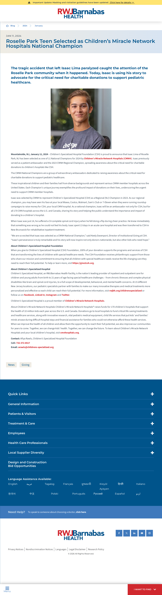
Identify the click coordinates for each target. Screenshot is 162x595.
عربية (29, 484)
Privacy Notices (15, 549)
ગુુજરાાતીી (86, 484)
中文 (32, 493)
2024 (25, 26)
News (11, 365)
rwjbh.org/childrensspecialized (125, 290)
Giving (25, 365)
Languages (61, 549)
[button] (145, 589)
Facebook (29, 295)
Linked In (40, 295)
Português (78, 493)
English (12, 484)
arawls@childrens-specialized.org (36, 347)
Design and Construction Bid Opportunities (27, 464)
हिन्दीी (120, 484)
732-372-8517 (23, 343)
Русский (98, 493)
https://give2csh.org (83, 263)
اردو (138, 493)
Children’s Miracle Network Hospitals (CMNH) (108, 158)
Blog (12, 26)
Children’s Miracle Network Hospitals (84, 301)
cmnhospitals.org (69, 332)
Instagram (51, 295)
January (39, 26)
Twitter (65, 295)
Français (68, 484)
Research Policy (96, 549)
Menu (7, 590)
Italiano (140, 484)
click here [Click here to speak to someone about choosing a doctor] (81, 512)
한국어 (12, 493)
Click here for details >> (122, 2)
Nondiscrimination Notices (39, 549)
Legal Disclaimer (77, 549)
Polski (54, 493)
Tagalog (49, 484)
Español (120, 493)
